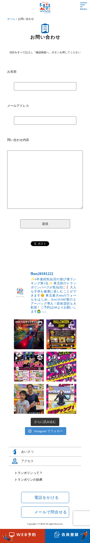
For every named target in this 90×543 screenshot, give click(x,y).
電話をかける (46, 497)
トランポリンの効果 (28, 479)
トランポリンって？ (28, 473)
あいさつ (27, 451)
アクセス (27, 461)
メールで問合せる (50, 512)
